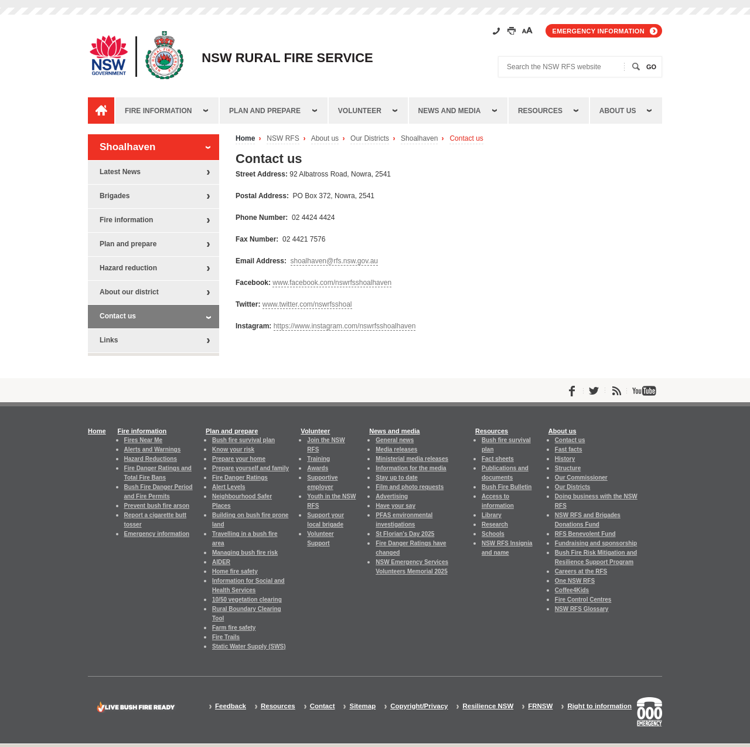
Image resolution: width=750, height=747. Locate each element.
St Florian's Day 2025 (405, 534)
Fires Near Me (143, 440)
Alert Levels (229, 487)
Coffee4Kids (572, 590)
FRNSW (540, 706)
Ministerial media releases (412, 459)
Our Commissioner (581, 477)
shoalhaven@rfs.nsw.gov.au (334, 261)
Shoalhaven (419, 138)
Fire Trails (226, 637)
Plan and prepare (265, 111)
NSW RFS (283, 138)
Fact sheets (498, 459)
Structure (568, 468)
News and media (449, 111)
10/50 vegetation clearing (247, 599)
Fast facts (568, 449)
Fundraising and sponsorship (596, 543)
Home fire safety (235, 571)
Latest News (120, 172)
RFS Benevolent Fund (585, 534)
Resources (540, 111)
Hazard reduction (128, 268)
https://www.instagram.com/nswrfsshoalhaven (345, 326)
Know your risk (233, 449)
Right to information (599, 706)
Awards (317, 468)
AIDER (221, 562)
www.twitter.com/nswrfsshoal (307, 304)
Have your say (395, 505)
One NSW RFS (575, 581)
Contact (322, 706)
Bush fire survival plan (243, 440)
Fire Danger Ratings (240, 477)
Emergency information (599, 31)
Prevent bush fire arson (157, 505)
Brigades (114, 196)
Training (318, 459)
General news (395, 440)
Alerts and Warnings (152, 449)
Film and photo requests (410, 487)
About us (617, 111)
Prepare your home (238, 459)
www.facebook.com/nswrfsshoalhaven (331, 283)
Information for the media (411, 468)
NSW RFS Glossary (582, 609)
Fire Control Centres (583, 599)
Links (109, 340)
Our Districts (369, 138)
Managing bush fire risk (245, 552)
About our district (129, 292)
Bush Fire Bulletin (506, 487)
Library (492, 515)
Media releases (396, 449)
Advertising (392, 496)
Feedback (230, 706)
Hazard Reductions (150, 459)
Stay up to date (397, 477)
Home (245, 138)
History (565, 459)
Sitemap (362, 706)
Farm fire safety (233, 627)
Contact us (466, 138)
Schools (493, 534)
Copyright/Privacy (419, 706)
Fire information (158, 111)
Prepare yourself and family (250, 468)
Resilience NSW (487, 706)
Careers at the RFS (581, 571)
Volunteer (359, 111)
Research (495, 524)
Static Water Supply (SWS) (249, 646)
